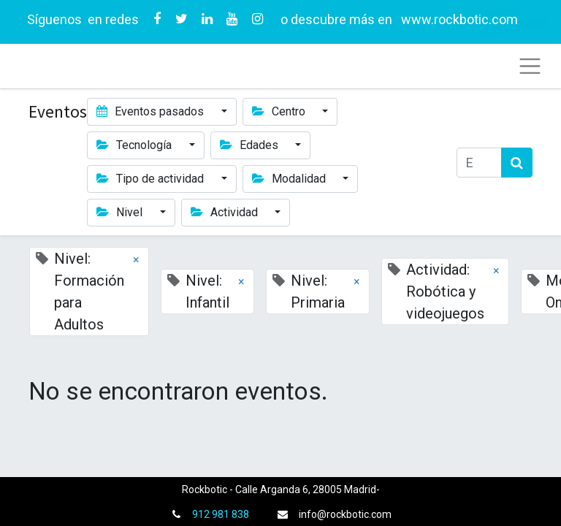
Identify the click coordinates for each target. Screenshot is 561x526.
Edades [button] (250, 145)
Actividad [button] (226, 212)
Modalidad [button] (290, 179)
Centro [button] (280, 111)
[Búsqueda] (517, 163)
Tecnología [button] (135, 145)
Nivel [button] (120, 212)
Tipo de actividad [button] (151, 179)
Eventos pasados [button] (151, 111)
